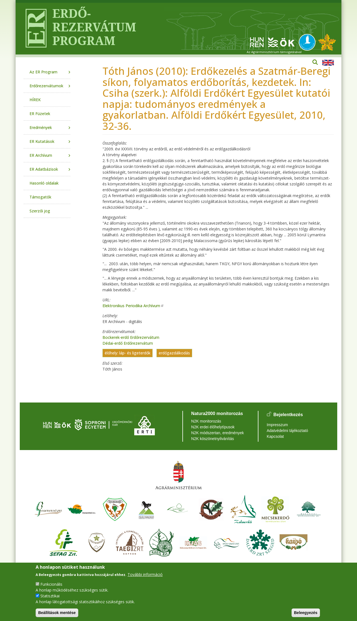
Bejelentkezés (288, 414)
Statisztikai (50, 595)
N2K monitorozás (206, 421)
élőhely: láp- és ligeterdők (127, 353)
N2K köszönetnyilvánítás (212, 438)
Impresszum (277, 425)
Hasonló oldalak (44, 183)
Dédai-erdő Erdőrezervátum (127, 343)
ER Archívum (41, 155)
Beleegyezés (305, 612)
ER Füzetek (40, 113)
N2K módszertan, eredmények (217, 433)
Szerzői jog (40, 210)
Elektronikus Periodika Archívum (133, 305)
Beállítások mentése (57, 612)
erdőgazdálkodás (174, 353)
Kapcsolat (275, 436)
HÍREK (35, 99)
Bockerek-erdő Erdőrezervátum (130, 337)
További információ (145, 574)
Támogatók (40, 197)
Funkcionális (51, 584)
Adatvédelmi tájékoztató (287, 430)
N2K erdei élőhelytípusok (213, 427)
